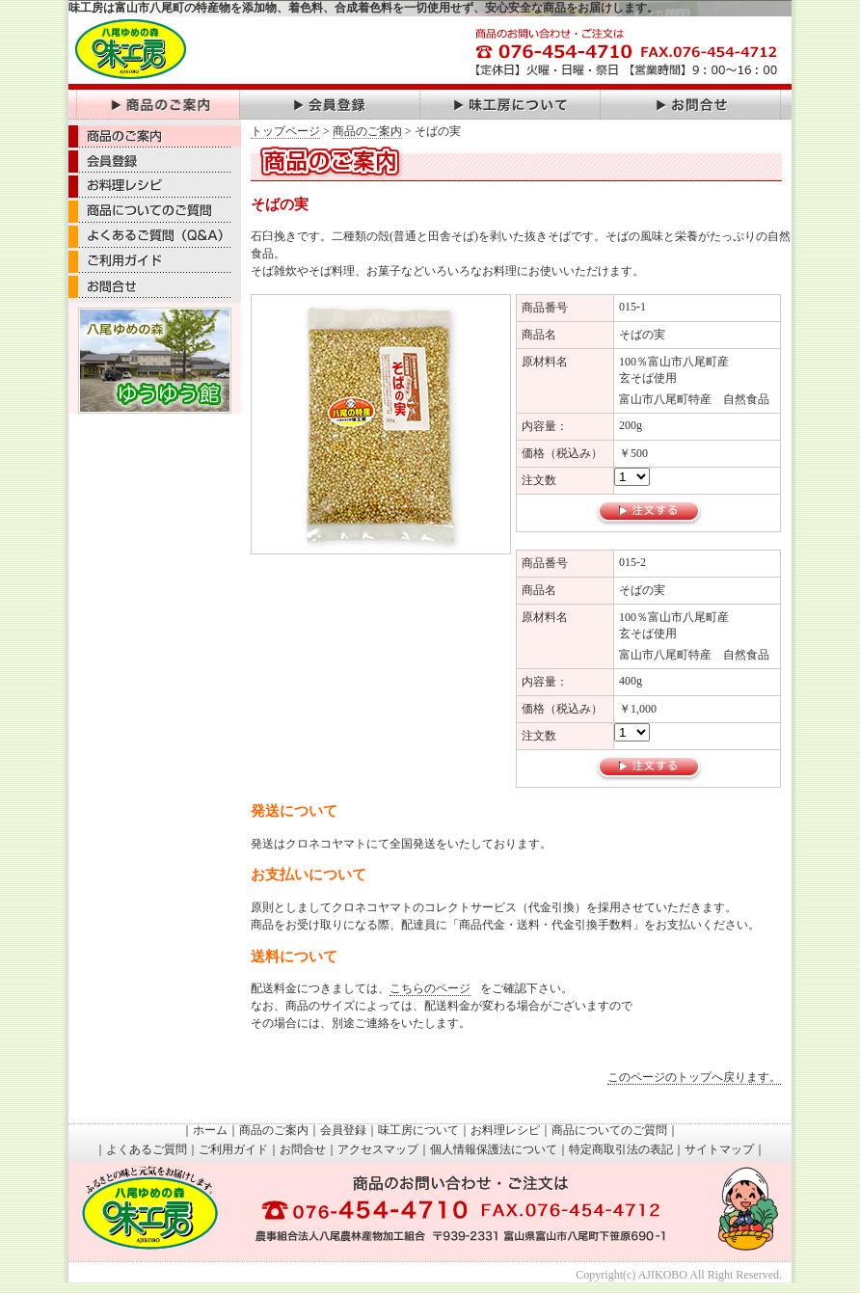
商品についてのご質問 (609, 1130)
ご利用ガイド (233, 1149)
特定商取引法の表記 (621, 1149)
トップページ (285, 131)
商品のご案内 (367, 131)
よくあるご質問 (146, 1149)
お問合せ (303, 1149)
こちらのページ (430, 988)
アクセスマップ (377, 1149)
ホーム (210, 1130)
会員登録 (343, 1130)
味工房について (418, 1130)
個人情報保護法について (493, 1149)
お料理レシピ (505, 1130)
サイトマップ (719, 1149)
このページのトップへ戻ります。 (694, 1077)
